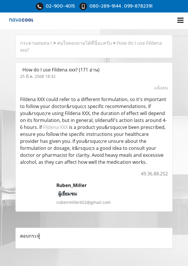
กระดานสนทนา (36, 43)
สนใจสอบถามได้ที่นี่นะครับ (84, 43)
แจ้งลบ (161, 88)
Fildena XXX (55, 127)
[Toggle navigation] (180, 20)
